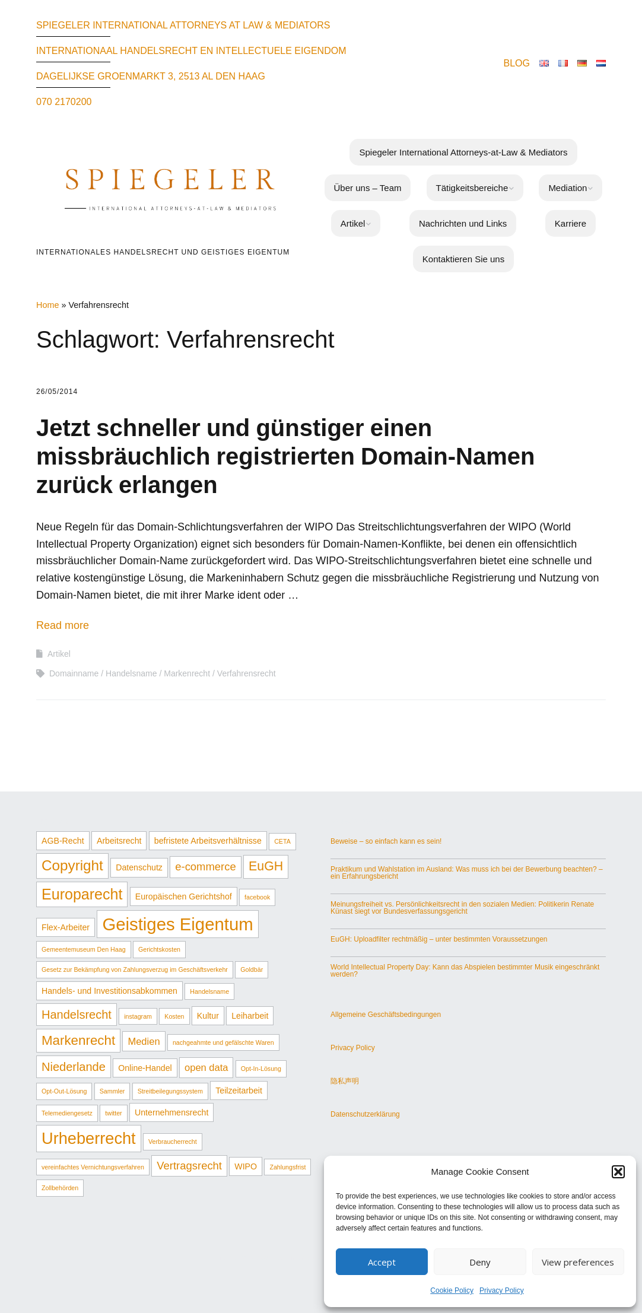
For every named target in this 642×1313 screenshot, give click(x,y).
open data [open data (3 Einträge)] (206, 1067)
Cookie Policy (451, 1290)
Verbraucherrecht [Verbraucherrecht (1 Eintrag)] (172, 1141)
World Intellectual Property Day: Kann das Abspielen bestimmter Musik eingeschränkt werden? (464, 970)
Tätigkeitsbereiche (472, 188)
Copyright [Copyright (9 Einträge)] (72, 865)
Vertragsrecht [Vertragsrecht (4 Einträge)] (189, 1165)
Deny (480, 1262)
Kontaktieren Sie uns (463, 259)
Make (258, 1257)
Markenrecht (187, 673)
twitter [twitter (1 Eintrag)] (113, 1113)
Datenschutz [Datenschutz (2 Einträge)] (139, 867)
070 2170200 (63, 102)
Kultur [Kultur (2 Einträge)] (208, 1015)
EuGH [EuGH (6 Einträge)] (266, 866)
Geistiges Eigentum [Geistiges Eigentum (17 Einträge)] (177, 924)
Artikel (353, 223)
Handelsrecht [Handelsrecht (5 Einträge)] (77, 1014)
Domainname (73, 673)
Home (47, 305)
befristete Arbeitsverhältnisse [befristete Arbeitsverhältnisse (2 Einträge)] (208, 840)
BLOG (517, 63)
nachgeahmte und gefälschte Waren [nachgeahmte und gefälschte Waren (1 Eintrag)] (223, 1042)
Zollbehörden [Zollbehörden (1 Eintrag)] (60, 1187)
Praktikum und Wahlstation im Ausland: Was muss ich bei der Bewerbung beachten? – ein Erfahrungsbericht (466, 872)
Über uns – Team (368, 188)
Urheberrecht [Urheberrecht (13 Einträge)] (89, 1138)
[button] (618, 1172)
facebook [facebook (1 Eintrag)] (257, 897)
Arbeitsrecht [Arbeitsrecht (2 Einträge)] (119, 840)
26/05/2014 (57, 391)
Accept (382, 1262)
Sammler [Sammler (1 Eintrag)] (112, 1091)
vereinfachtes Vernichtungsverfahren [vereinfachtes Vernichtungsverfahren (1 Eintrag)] (93, 1167)
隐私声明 (344, 1081)
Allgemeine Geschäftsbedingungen (385, 1014)
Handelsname (131, 673)
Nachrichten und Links (463, 223)
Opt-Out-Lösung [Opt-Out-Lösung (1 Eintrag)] (64, 1091)
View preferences (578, 1262)
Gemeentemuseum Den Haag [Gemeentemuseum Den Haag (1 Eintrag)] (84, 949)
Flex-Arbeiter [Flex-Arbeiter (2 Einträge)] (66, 927)
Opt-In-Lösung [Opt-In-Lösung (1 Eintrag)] (261, 1068)
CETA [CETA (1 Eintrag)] (282, 841)
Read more (62, 625)
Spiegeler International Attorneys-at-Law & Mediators (463, 152)
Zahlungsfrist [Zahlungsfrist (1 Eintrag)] (287, 1167)
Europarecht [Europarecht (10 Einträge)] (82, 894)
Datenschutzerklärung (365, 1114)
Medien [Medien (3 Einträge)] (144, 1041)
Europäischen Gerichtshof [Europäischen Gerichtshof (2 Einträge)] (183, 896)
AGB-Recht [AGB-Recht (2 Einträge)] (63, 840)
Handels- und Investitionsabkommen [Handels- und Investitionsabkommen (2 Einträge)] (109, 991)
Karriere (570, 223)
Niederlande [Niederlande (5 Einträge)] (74, 1066)
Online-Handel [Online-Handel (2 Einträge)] (145, 1068)
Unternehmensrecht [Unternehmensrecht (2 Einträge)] (171, 1112)
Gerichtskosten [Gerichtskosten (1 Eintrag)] (159, 949)
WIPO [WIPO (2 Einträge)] (245, 1166)
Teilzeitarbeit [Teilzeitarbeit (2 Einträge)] (238, 1090)
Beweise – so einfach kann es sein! (385, 841)
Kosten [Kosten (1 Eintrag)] (174, 1016)
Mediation (567, 188)
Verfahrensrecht (246, 673)
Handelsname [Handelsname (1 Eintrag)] (209, 991)
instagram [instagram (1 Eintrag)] (138, 1016)
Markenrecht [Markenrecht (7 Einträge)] (78, 1040)
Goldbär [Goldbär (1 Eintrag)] (251, 969)
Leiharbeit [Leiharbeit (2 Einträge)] (249, 1015)
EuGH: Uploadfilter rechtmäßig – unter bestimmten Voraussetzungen (439, 939)
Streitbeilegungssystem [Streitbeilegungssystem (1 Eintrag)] (170, 1091)
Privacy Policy (501, 1290)
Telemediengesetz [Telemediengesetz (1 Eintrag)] (67, 1113)
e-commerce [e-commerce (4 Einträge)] (205, 866)
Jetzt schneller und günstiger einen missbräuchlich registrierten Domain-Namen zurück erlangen (285, 456)
